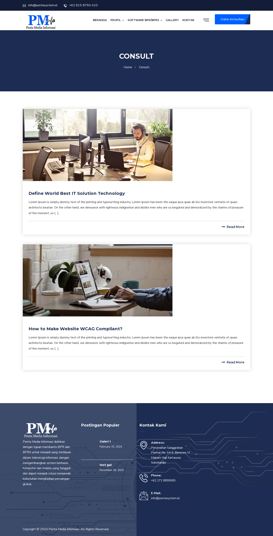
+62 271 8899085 (163, 480)
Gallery (172, 20)
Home (129, 67)
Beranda (100, 20)
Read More (233, 227)
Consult (144, 67)
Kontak (188, 20)
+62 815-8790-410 (81, 5)
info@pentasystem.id (40, 5)
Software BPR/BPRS (143, 20)
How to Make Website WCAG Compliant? (75, 328)
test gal (106, 465)
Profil (115, 20)
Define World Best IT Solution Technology (77, 193)
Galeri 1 (105, 441)
